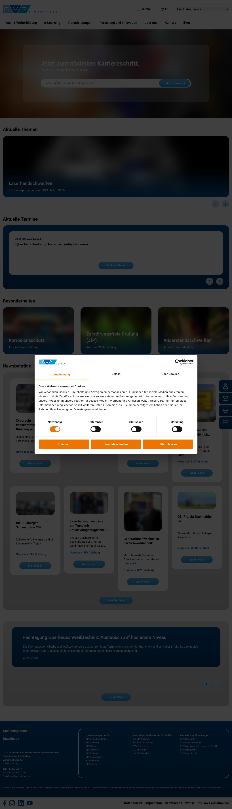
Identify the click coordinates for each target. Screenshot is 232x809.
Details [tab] (116, 374)
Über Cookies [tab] (170, 374)
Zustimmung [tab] (62, 374)
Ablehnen (64, 444)
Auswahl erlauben (116, 444)
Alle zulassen (168, 444)
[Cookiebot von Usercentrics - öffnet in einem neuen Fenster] (177, 362)
